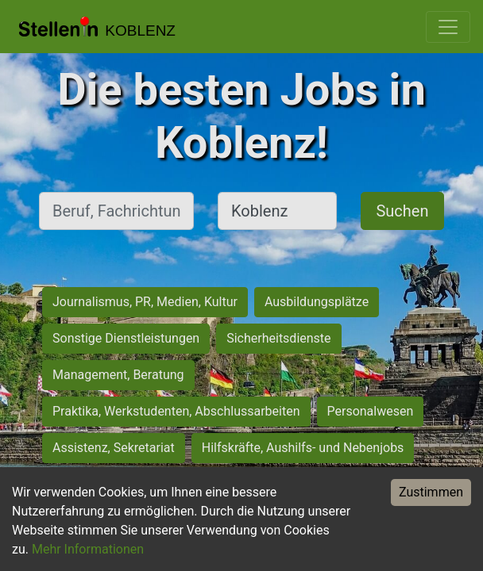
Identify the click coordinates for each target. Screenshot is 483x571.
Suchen (402, 210)
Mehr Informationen (88, 549)
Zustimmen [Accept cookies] (431, 492)
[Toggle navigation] (448, 27)
